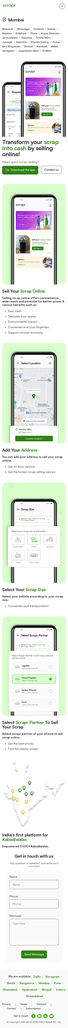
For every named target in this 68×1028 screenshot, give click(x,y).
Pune (57, 983)
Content (41, 1004)
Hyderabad (29, 989)
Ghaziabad (10, 989)
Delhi (37, 976)
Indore (60, 989)
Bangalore (27, 983)
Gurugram (52, 976)
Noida (11, 983)
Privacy (6, 1004)
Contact (11, 1008)
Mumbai (44, 983)
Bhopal (46, 989)
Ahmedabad (34, 996)
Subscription (33, 1008)
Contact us (51, 169)
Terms (23, 1004)
